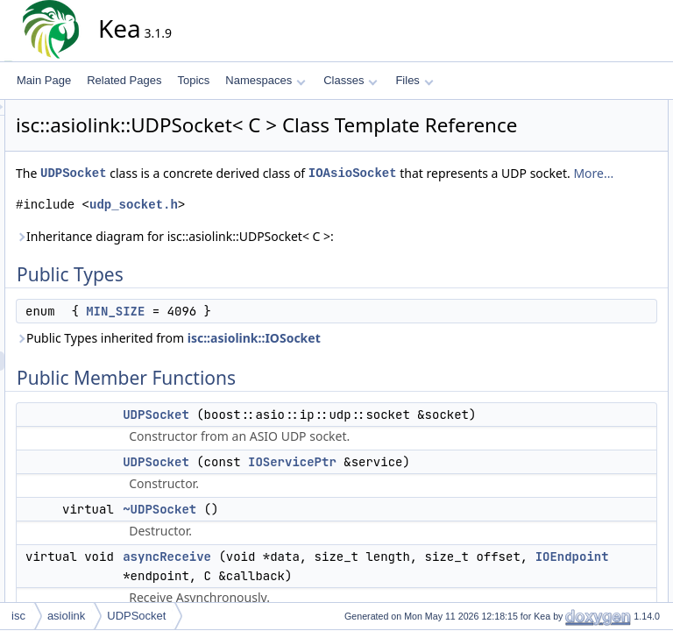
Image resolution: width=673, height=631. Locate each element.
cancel (568, 264)
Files (414, 80)
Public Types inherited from (326, 381)
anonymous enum (594, 129)
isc (18, 615)
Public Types (569, 109)
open (565, 360)
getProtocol (579, 322)
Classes (350, 80)
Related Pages (124, 80)
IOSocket (574, 514)
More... (459, 217)
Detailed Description (586, 534)
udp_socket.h (291, 248)
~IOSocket (577, 418)
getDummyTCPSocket (605, 476)
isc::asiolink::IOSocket (411, 381)
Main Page (44, 80)
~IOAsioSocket (588, 399)
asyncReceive (586, 225)
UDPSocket (231, 197)
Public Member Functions (598, 148)
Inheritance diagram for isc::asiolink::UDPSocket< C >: (333, 280)
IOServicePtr (450, 563)
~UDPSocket (583, 206)
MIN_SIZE (273, 355)
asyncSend (579, 244)
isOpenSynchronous (600, 341)
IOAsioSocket (218, 217)
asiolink (66, 615)
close (565, 283)
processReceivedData (604, 379)
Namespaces (265, 80)
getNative (575, 302)
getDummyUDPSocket (605, 456)
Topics (193, 80)
